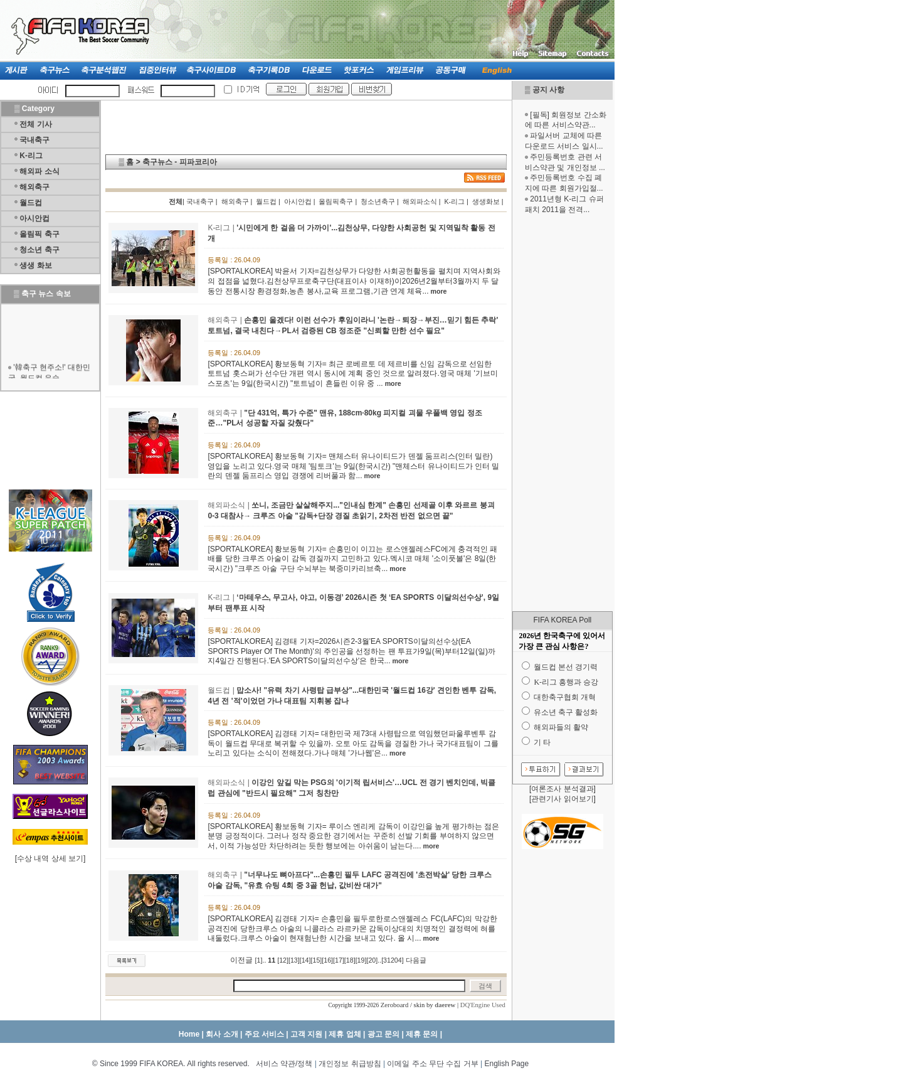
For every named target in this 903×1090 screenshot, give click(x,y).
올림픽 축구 (39, 234)
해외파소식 (420, 201)
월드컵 (30, 202)
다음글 (416, 960)
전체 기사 (35, 124)
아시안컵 (34, 218)
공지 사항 (548, 89)
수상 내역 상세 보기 (50, 858)
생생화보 (486, 201)
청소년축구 (378, 201)
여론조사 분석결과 (562, 788)
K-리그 (31, 155)
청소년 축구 (39, 249)
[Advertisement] (562, 413)
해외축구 (34, 187)
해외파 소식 (39, 171)
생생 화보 (35, 265)
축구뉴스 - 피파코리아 (179, 162)
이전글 (241, 960)
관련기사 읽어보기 (562, 798)
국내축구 (34, 140)
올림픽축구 (336, 201)
